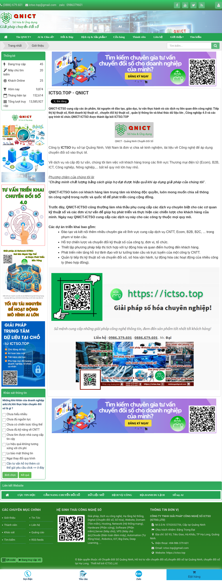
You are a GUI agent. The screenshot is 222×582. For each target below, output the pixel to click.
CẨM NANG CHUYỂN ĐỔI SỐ (62, 494)
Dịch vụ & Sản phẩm (93, 36)
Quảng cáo (37, 532)
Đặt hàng (194, 575)
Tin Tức (35, 517)
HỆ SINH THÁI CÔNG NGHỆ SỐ (79, 510)
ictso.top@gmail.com (42, 5)
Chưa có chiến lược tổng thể (22, 425)
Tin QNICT (22, 36)
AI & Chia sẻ (45, 36)
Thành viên (139, 36)
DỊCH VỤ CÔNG (122, 494)
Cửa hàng (119, 36)
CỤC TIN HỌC (26, 494)
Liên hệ (158, 36)
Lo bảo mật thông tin (17, 454)
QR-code (8, 560)
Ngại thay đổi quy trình (18, 459)
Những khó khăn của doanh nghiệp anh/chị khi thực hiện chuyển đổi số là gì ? (23, 404)
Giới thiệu (176, 36)
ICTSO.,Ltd (111, 563)
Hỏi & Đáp (66, 36)
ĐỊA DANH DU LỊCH (152, 494)
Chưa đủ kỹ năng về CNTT (21, 430)
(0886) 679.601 (13, 5)
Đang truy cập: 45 (29, 560)
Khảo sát (9, 532)
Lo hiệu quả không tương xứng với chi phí (20, 446)
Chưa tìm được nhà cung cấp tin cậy (23, 437)
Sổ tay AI (178, 494)
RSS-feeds (37, 539)
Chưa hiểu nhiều (14, 414)
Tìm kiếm (195, 36)
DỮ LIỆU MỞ (96, 494)
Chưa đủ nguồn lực (16, 420)
